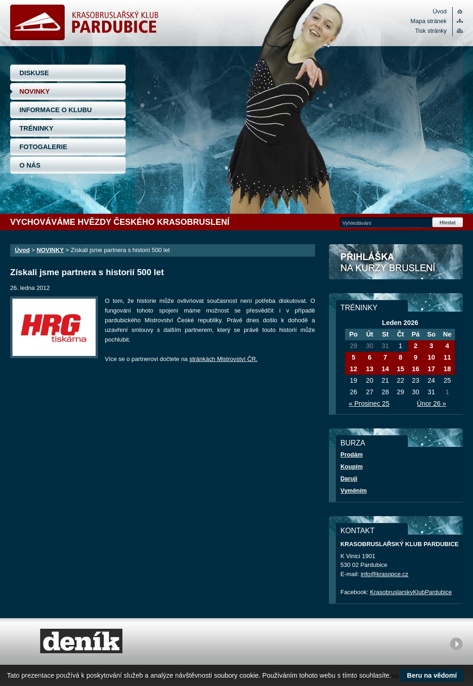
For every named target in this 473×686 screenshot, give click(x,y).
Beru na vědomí (432, 675)
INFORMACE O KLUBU (55, 110)
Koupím (351, 466)
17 (431, 369)
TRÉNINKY (36, 128)
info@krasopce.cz (384, 574)
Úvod (440, 11)
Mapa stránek (429, 21)
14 (385, 369)
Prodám (351, 454)
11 (447, 357)
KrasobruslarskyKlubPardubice (411, 592)
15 (400, 369)
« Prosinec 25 (369, 403)
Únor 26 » (431, 403)
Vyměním (353, 490)
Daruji (349, 478)
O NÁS (30, 165)
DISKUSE (34, 73)
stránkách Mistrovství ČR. (223, 358)
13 (369, 369)
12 (353, 369)
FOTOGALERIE (43, 146)
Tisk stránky (431, 30)
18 (447, 369)
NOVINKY (34, 91)
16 (415, 369)
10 (431, 357)
